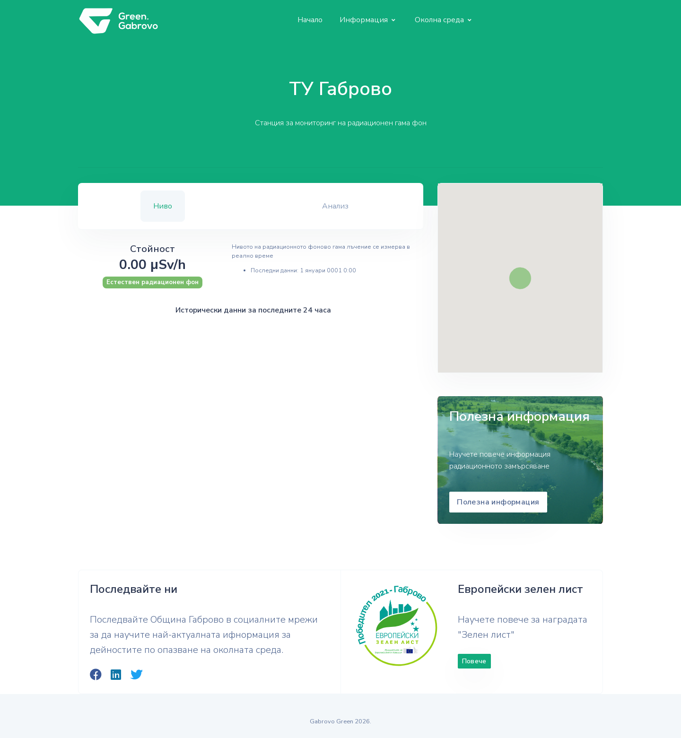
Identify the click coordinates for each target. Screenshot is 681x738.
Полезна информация (498, 502)
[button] (367, 20)
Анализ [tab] (335, 206)
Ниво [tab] (162, 206)
